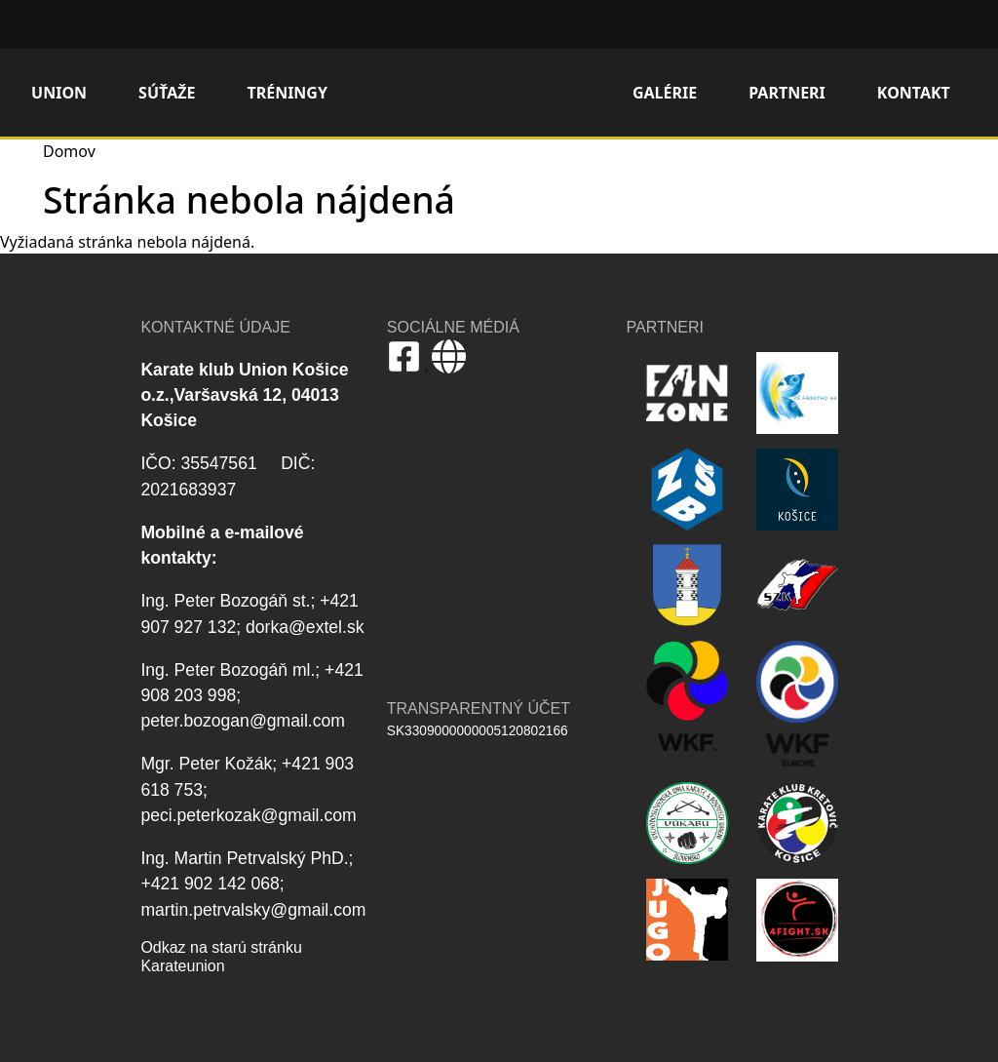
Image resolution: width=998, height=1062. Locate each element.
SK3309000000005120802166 (477, 731)
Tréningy (287, 92)
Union (59, 92)
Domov (488, 92)
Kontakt (913, 92)
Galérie (665, 92)
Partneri (786, 92)
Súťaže (166, 92)
